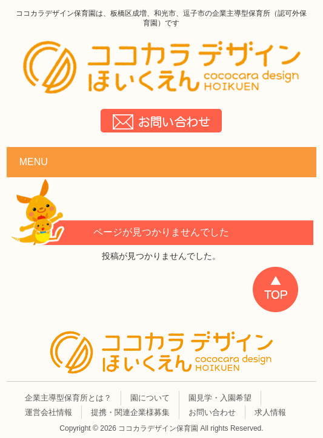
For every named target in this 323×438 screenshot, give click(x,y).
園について (150, 397)
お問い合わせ (212, 412)
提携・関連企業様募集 (130, 412)
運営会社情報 (48, 412)
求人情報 (270, 412)
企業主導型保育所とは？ (68, 397)
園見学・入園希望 (219, 397)
